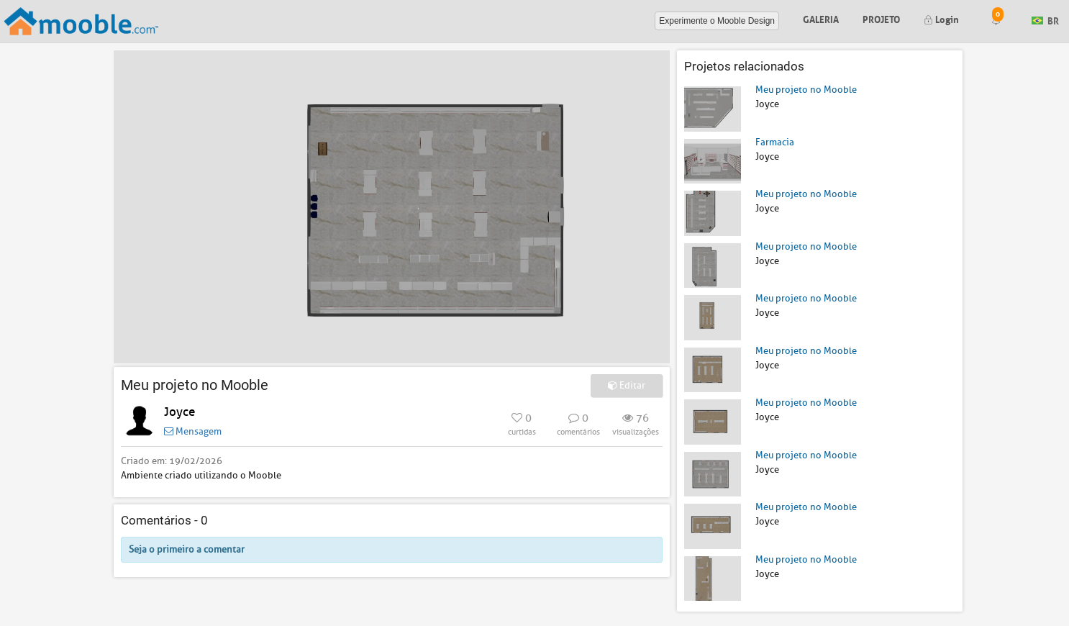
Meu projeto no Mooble (806, 89)
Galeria (821, 18)
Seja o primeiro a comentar (187, 549)
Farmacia (774, 142)
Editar (626, 385)
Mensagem (193, 431)
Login (941, 18)
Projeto (881, 18)
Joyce (179, 411)
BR (1045, 19)
